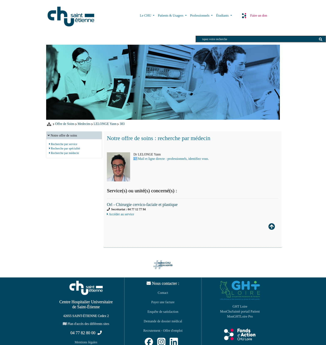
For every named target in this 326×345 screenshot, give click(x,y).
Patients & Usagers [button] (171, 15)
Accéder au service (120, 214)
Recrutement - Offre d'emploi (163, 330)
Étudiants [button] (222, 15)
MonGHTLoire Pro (240, 316)
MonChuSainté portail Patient (240, 311)
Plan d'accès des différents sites (86, 323)
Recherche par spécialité (64, 148)
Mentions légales (86, 342)
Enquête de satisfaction (162, 311)
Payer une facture (163, 302)
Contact (163, 292)
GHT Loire (239, 306)
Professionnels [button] (200, 15)
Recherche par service (63, 144)
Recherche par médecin (64, 153)
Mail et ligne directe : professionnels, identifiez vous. (173, 158)
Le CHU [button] (146, 15)
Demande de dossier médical (163, 321)
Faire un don (254, 15)
